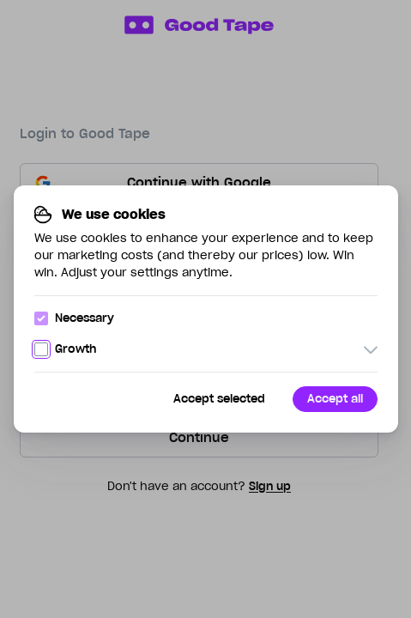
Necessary (74, 318)
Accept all (335, 398)
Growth (65, 349)
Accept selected (219, 398)
